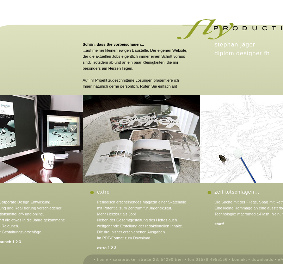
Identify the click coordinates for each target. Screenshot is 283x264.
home (102, 259)
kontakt (239, 259)
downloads (262, 259)
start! (219, 224)
